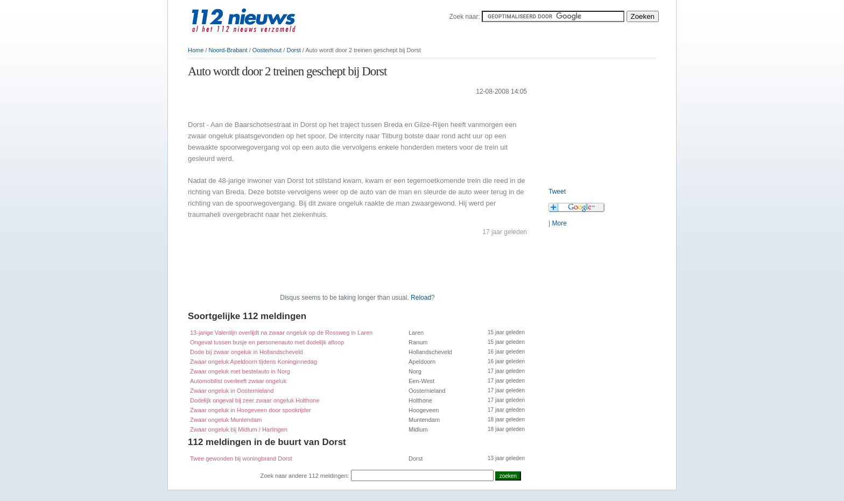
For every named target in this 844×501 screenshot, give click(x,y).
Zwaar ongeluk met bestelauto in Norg (240, 371)
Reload (421, 297)
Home (195, 50)
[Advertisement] (314, 107)
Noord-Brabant (228, 50)
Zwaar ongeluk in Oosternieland (231, 390)
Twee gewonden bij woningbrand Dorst (241, 458)
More (559, 223)
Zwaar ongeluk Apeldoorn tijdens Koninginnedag (253, 361)
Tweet (557, 191)
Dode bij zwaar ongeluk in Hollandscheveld (246, 352)
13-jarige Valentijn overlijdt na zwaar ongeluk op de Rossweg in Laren (281, 332)
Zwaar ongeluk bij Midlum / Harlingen (238, 429)
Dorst (293, 50)
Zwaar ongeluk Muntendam (226, 420)
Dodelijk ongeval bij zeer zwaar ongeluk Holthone (254, 400)
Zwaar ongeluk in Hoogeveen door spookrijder (250, 410)
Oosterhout (267, 50)
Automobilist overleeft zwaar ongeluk (238, 381)
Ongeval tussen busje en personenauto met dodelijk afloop (267, 342)
